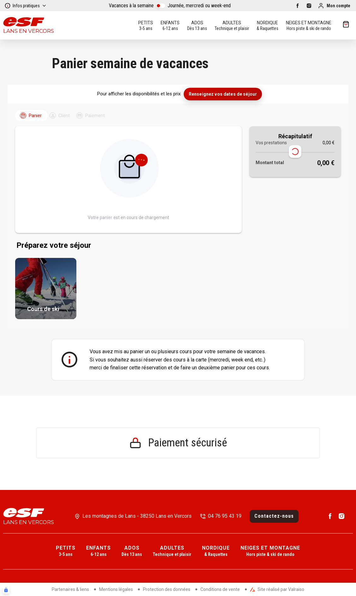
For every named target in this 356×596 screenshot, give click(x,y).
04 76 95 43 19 (224, 516)
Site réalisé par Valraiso (277, 589)
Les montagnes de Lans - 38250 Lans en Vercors (137, 516)
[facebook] (297, 6)
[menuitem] (65, 551)
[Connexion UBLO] (6, 590)
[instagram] (309, 6)
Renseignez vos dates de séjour (223, 94)
